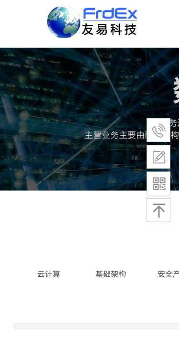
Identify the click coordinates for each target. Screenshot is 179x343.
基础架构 (110, 273)
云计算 (48, 273)
